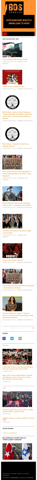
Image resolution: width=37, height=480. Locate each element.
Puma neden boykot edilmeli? (12, 260)
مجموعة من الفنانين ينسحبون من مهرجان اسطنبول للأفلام (18, 419)
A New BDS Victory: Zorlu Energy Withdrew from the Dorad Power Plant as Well (17, 368)
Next (33, 328)
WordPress (15, 477)
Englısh (5, 345)
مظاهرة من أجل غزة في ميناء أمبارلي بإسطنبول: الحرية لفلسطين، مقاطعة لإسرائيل (17, 410)
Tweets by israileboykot (9, 433)
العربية (4, 388)
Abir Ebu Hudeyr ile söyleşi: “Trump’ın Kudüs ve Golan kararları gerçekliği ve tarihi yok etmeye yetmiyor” (17, 315)
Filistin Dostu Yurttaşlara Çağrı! (13, 86)
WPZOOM (30, 477)
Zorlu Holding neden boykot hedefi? (15, 59)
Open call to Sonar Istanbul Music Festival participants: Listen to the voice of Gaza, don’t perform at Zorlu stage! (17, 377)
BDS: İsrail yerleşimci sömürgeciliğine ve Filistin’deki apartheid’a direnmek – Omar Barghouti (16, 174)
